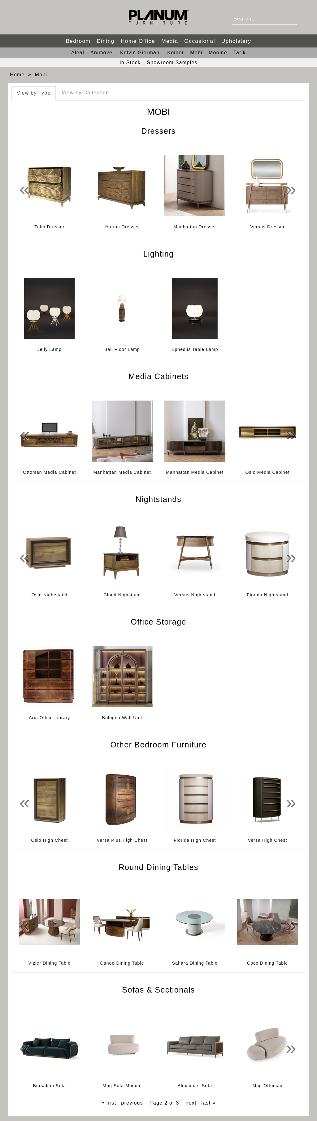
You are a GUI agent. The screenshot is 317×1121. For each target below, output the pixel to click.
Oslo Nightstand (49, 594)
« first (109, 1102)
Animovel (102, 52)
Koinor (175, 52)
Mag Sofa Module (122, 1085)
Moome (218, 52)
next (190, 1102)
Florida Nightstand (267, 594)
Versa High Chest (267, 840)
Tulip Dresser (49, 226)
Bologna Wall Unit (122, 717)
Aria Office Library (49, 717)
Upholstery (236, 41)
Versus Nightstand (194, 594)
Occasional (199, 41)
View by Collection (85, 92)
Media (169, 41)
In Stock (130, 62)
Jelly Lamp (49, 349)
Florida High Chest (195, 840)
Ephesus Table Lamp (195, 349)
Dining (105, 41)
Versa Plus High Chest (122, 840)
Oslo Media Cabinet (267, 472)
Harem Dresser (122, 226)
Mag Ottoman (268, 1085)
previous (132, 1102)
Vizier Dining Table (49, 963)
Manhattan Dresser (194, 226)
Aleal (77, 52)
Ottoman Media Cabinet (49, 472)
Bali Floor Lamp (122, 349)
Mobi (196, 52)
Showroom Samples (172, 62)
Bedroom (78, 41)
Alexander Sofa (195, 1085)
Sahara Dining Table (195, 963)
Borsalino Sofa (49, 1085)
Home (17, 74)
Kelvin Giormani (140, 52)
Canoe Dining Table (122, 963)
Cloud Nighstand (122, 594)
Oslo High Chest (49, 840)
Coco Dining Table (267, 963)
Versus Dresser (267, 226)
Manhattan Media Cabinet (122, 472)
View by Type (34, 93)
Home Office (138, 41)
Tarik (239, 52)
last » (209, 1102)
